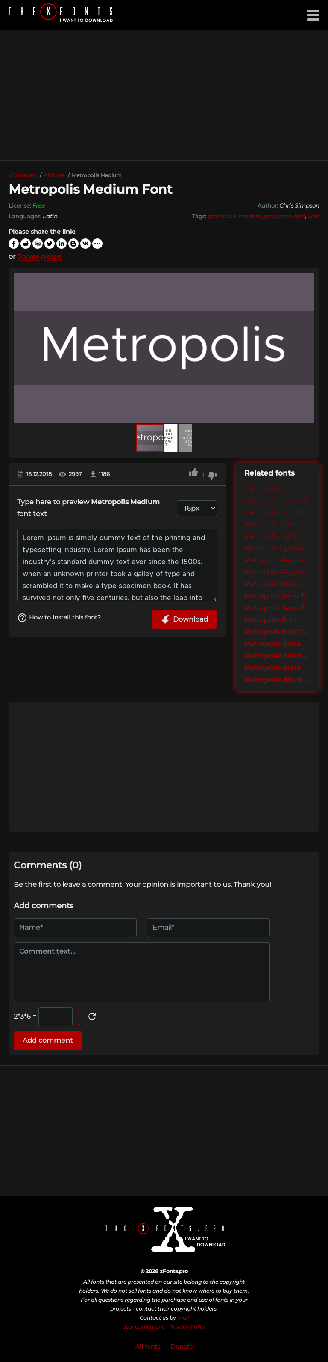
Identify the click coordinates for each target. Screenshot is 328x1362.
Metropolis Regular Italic (277, 572)
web (313, 216)
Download (184, 619)
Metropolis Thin (268, 488)
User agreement (143, 1326)
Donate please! (42, 256)
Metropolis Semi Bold (277, 596)
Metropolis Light (270, 536)
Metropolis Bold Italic (277, 632)
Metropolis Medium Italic (277, 584)
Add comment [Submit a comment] (48, 1040)
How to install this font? (63, 618)
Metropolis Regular (275, 560)
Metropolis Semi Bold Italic (277, 608)
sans (270, 216)
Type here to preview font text (88, 508)
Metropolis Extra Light (277, 512)
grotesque (222, 216)
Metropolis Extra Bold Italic (277, 656)
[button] (306, 348)
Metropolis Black (272, 668)
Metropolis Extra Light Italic (277, 524)
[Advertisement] (164, 95)
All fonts (147, 1346)
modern (250, 216)
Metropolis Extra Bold (277, 644)
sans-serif (292, 216)
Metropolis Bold (270, 620)
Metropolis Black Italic (277, 680)
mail (183, 1317)
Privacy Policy (187, 1326)
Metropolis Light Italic (277, 548)
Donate (181, 1346)
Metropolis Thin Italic (276, 500)
